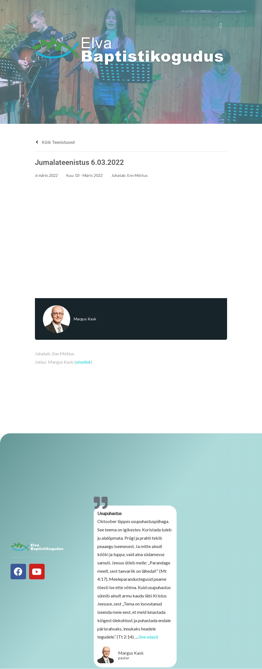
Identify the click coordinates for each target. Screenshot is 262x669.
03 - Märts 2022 (89, 175)
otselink (83, 361)
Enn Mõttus (137, 175)
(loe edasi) (148, 639)
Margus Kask (85, 318)
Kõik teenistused (54, 142)
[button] (221, 26)
